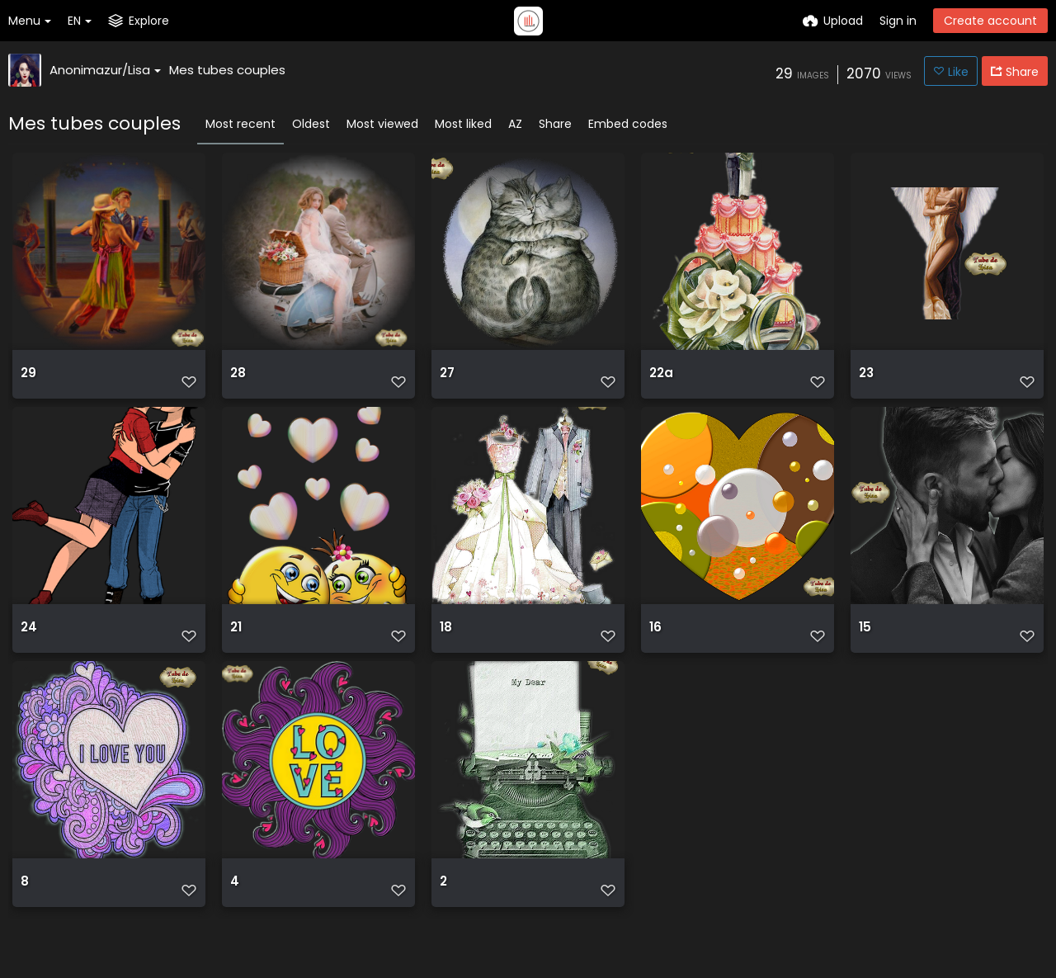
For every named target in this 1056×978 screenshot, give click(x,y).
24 (28, 651)
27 (447, 379)
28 (237, 379)
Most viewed (382, 124)
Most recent (240, 124)
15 (864, 651)
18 (445, 651)
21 (236, 651)
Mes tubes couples (227, 69)
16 (655, 651)
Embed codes (627, 124)
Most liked (463, 124)
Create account (990, 20)
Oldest (311, 124)
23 (866, 379)
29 (28, 379)
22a (660, 379)
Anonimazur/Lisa (105, 69)
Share (555, 124)
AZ (515, 124)
